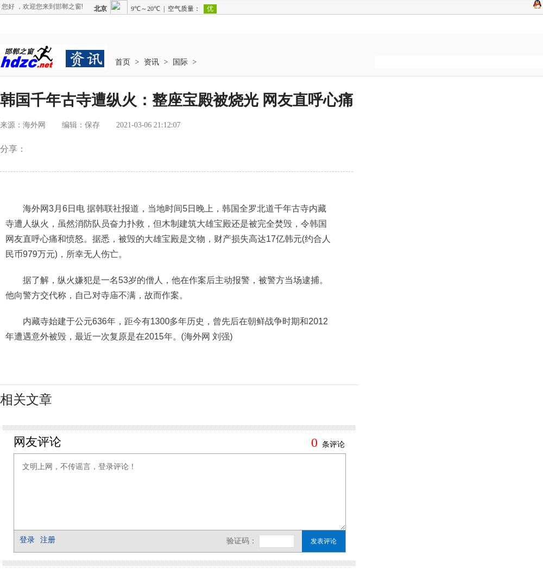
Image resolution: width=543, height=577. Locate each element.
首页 (122, 62)
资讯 (151, 62)
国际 (180, 62)
